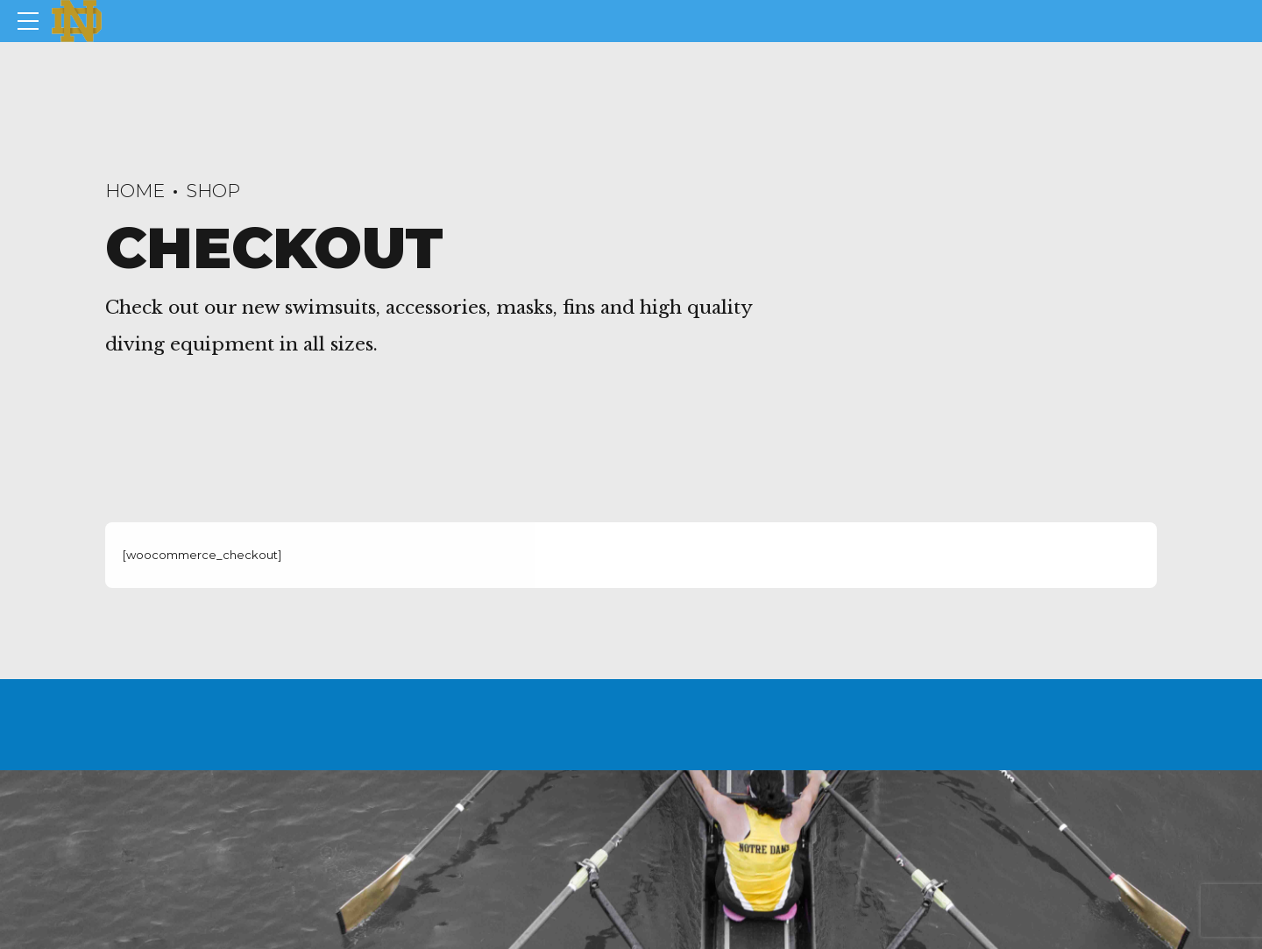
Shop (213, 191)
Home (135, 191)
